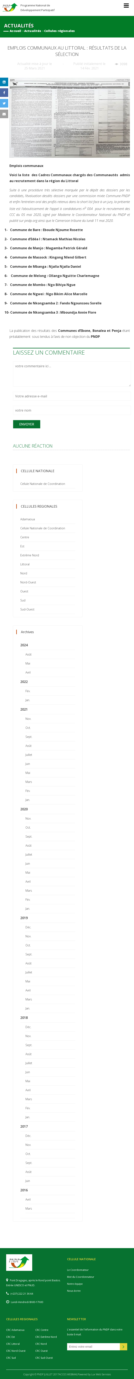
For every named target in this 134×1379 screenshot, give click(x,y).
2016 (24, 1190)
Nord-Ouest (28, 582)
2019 (24, 918)
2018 (24, 1017)
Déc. (28, 927)
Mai (27, 663)
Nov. (28, 719)
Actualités (32, 31)
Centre (24, 537)
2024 (24, 645)
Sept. (28, 737)
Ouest (24, 591)
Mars (28, 782)
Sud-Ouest (27, 609)
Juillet (28, 755)
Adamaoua (27, 519)
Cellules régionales (59, 31)
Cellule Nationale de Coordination (42, 484)
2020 (24, 809)
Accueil (15, 31)
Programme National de (38, 7)
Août (28, 654)
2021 (24, 709)
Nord (23, 573)
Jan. (27, 700)
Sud (22, 600)
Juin (27, 764)
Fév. (27, 691)
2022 (24, 681)
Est (22, 546)
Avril (28, 672)
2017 (24, 1126)
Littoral (25, 564)
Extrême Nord (29, 555)
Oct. (28, 728)
